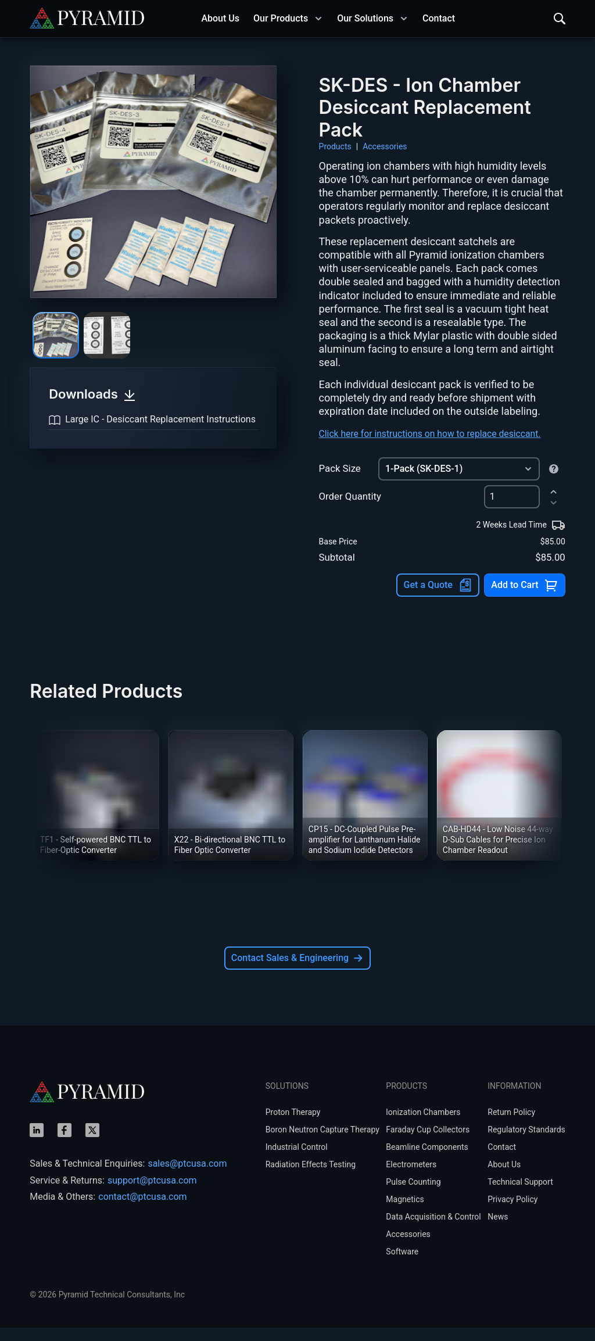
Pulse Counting (413, 1195)
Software (402, 1265)
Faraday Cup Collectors (427, 1143)
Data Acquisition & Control (433, 1230)
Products (335, 146)
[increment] (553, 505)
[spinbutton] (512, 510)
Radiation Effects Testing (311, 1177)
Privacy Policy (512, 1212)
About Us (504, 1177)
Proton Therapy (293, 1125)
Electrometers (411, 1177)
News (498, 1230)
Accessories (385, 146)
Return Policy (511, 1125)
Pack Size (340, 482)
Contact (502, 1160)
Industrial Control (297, 1160)
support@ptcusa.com (152, 1193)
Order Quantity (350, 510)
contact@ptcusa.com (142, 1209)
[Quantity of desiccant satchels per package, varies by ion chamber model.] (553, 482)
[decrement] (553, 516)
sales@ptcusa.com (187, 1176)
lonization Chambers (423, 1125)
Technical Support (520, 1195)
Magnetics (405, 1212)
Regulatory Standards (526, 1143)
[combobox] (459, 482)
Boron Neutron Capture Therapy (322, 1143)
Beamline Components (427, 1160)
